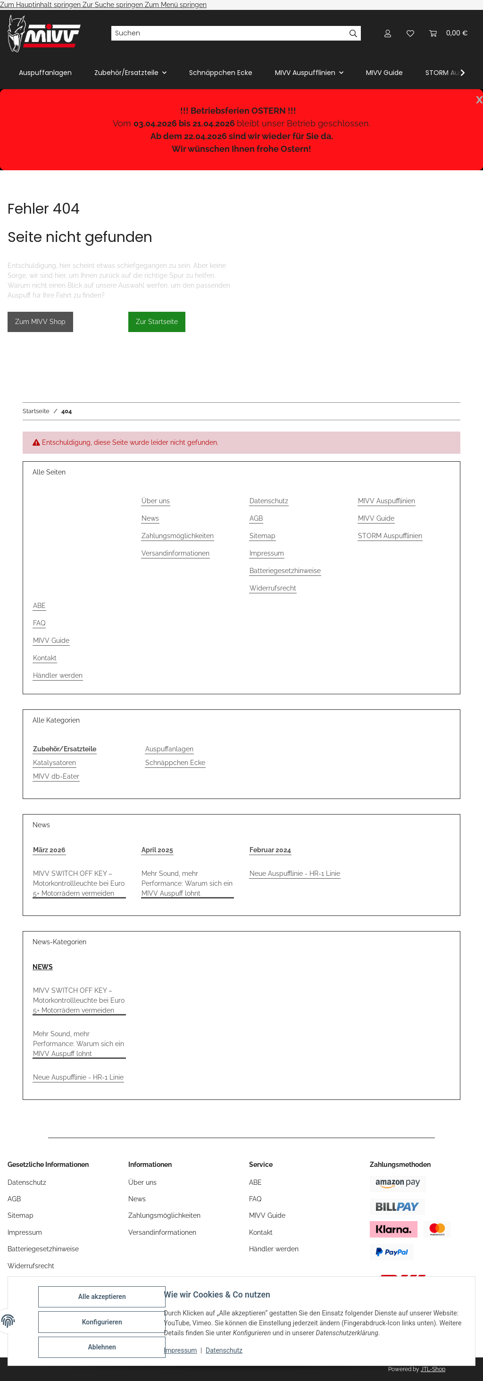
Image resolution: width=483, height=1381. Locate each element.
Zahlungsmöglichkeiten (178, 536)
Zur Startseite (157, 321)
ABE (39, 605)
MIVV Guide (384, 72)
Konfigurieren (103, 1323)
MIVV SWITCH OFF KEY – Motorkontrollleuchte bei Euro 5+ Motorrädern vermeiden (79, 883)
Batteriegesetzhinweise (285, 570)
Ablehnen (103, 1347)
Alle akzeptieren (103, 1298)
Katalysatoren (54, 762)
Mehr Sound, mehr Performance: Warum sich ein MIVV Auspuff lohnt (187, 883)
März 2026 (49, 850)
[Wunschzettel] (410, 33)
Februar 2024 (270, 850)
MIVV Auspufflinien (386, 501)
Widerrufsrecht (273, 588)
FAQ (39, 623)
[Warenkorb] (448, 33)
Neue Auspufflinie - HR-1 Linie (295, 873)
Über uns (156, 501)
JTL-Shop (433, 1369)
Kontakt (45, 658)
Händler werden (58, 675)
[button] (387, 33)
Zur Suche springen (114, 4)
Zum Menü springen (176, 4)
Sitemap (262, 536)
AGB (256, 518)
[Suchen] (228, 33)
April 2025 (157, 850)
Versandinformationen (175, 553)
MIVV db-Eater (56, 776)
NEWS (43, 967)
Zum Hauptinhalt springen (41, 4)
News (150, 518)
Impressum (182, 1352)
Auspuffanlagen (169, 749)
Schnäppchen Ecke (175, 762)
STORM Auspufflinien (390, 536)
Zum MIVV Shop (40, 321)
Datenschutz (226, 1352)
